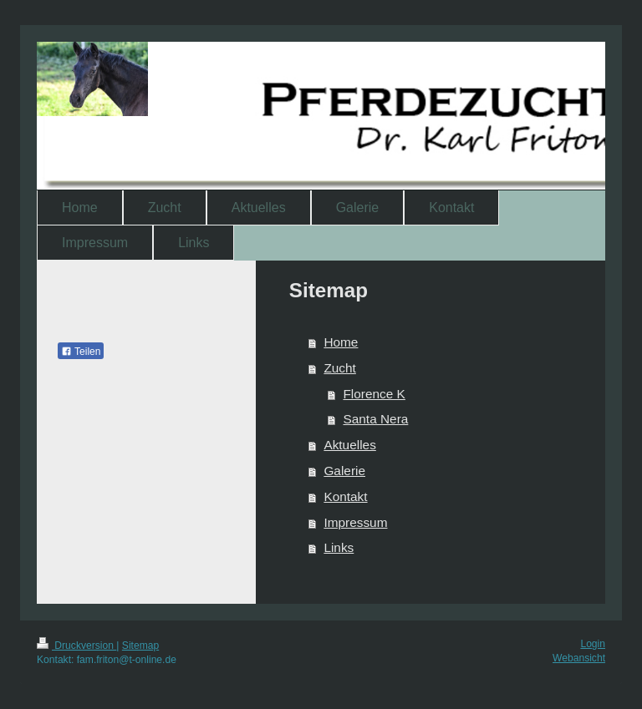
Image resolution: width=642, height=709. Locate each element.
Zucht (340, 368)
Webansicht (579, 658)
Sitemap (140, 645)
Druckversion (76, 645)
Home (341, 342)
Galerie (344, 470)
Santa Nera (375, 419)
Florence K (374, 394)
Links (339, 547)
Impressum (355, 522)
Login (592, 644)
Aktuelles (349, 445)
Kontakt (345, 496)
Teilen (80, 351)
